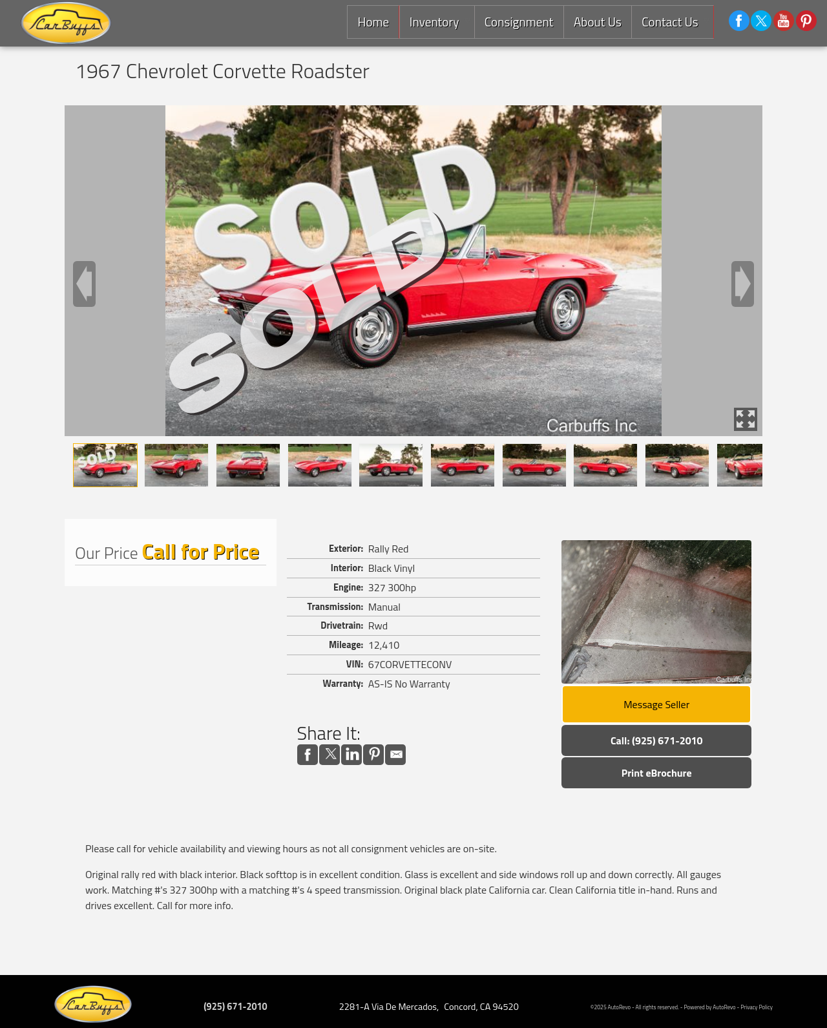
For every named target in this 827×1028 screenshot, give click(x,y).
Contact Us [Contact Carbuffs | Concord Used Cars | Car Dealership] (669, 21)
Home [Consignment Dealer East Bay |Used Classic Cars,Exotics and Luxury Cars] (370, 21)
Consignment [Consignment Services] (517, 21)
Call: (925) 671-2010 (657, 740)
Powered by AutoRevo (710, 1007)
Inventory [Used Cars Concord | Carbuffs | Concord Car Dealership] (432, 21)
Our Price (106, 552)
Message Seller (656, 704)
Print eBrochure (657, 773)
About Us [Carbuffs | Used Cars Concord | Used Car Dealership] (596, 21)
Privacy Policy (756, 1007)
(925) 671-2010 (235, 1007)
